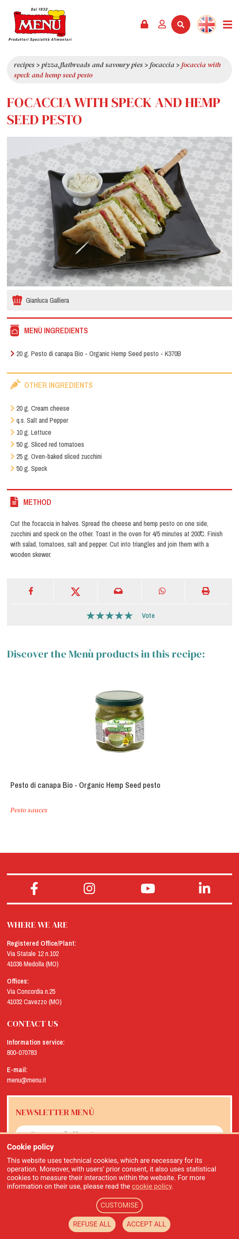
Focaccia (162, 64)
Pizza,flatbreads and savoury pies (92, 64)
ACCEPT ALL (146, 1224)
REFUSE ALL (92, 1224)
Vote (148, 615)
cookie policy (152, 1186)
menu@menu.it (26, 1080)
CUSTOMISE (119, 1205)
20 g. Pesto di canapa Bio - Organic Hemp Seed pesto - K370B (95, 353)
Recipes (24, 64)
